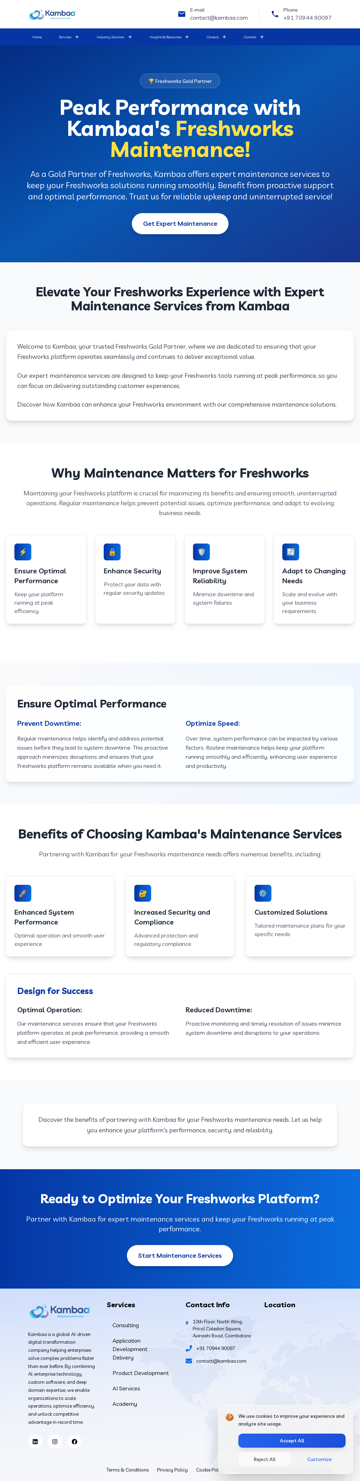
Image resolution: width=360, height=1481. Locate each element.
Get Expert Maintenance (180, 223)
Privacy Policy (172, 1470)
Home (37, 37)
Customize (319, 1459)
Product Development (140, 1372)
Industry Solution (110, 37)
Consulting (125, 1325)
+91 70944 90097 (307, 17)
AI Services (126, 1388)
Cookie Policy (210, 1470)
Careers (213, 37)
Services (65, 37)
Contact (250, 37)
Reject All (265, 1459)
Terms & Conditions (128, 1470)
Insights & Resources (165, 37)
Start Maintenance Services (180, 1255)
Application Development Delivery (129, 1349)
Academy (124, 1403)
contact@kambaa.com (219, 17)
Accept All (292, 1440)
